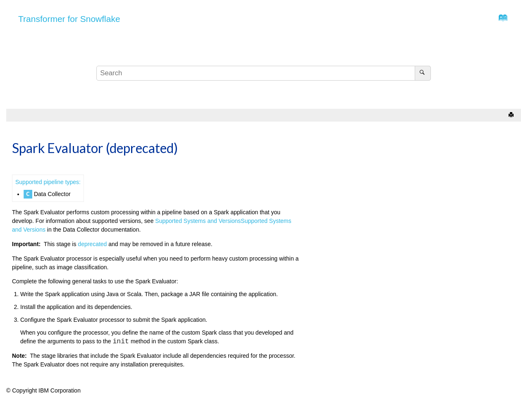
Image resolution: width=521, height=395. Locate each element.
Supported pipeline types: (48, 182)
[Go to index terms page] (500, 20)
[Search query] (263, 73)
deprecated (92, 244)
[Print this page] (512, 115)
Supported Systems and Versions (198, 221)
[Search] (423, 73)
